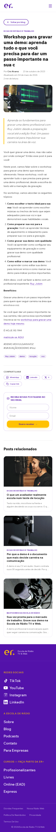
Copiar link (12, 384)
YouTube (14, 688)
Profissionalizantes (20, 770)
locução (33, 356)
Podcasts (11, 736)
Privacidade (35, 815)
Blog (7, 729)
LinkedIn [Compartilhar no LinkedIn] (31, 377)
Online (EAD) (14, 784)
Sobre (9, 721)
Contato (10, 743)
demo (22, 356)
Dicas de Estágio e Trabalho (19, 31)
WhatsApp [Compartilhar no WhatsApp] (12, 377)
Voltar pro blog (16, 22)
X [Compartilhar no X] (47, 377)
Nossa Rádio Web (35, 808)
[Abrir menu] (50, 6)
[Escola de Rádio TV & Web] (9, 652)
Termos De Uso (11, 821)
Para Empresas (16, 750)
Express (10, 791)
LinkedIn (14, 702)
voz (43, 356)
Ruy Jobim (36, 283)
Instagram (15, 695)
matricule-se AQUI (14, 337)
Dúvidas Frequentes (13, 808)
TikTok (12, 680)
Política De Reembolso (15, 815)
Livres (9, 777)
